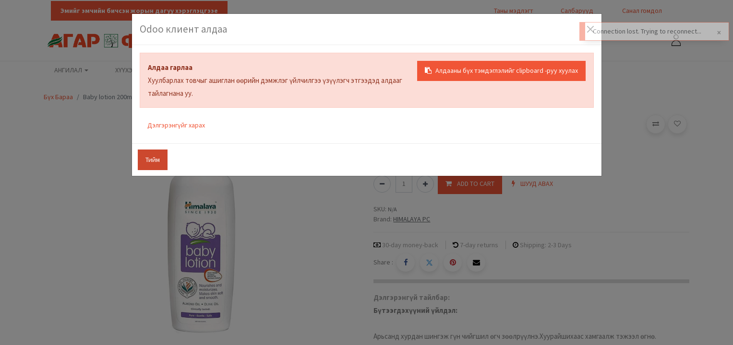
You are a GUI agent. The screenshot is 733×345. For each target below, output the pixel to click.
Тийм (152, 159)
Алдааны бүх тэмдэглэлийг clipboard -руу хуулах (501, 70)
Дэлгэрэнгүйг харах (176, 125)
